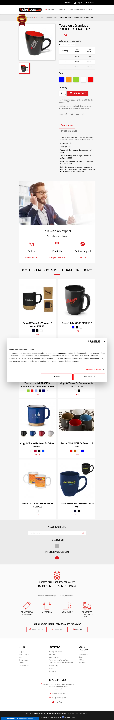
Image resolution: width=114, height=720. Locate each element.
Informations (57, 679)
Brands (21, 663)
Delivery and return (55, 652)
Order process (54, 657)
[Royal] (43, 451)
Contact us (52, 671)
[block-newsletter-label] (54, 533)
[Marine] (33, 330)
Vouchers (82, 663)
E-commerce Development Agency (50, 717)
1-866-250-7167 (36, 629)
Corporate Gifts (24, 665)
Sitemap (70, 713)
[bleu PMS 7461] (36, 390)
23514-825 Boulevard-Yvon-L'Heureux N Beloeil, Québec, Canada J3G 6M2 (58, 686)
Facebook (57, 546)
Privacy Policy (53, 665)
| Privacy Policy (77, 713)
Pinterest (83, 114)
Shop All (51, 9)
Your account (84, 648)
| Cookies (85, 713)
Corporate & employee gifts (80, 9)
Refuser (57, 377)
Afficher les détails (93, 370)
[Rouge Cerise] (35, 451)
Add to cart (78, 93)
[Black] (37, 330)
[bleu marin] (43, 390)
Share (66, 114)
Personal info (83, 654)
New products (23, 660)
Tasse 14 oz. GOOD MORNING (77, 323)
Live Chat (58, 702)
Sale (20, 657)
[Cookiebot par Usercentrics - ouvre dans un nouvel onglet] (90, 341)
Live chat (77, 629)
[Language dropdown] (68, 3)
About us (52, 654)
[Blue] (62, 80)
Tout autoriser (89, 377)
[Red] (91, 80)
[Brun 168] (75, 451)
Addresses (82, 660)
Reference (63, 41)
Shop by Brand (24, 654)
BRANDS (62, 9)
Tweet (72, 114)
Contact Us (57, 629)
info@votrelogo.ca (59, 698)
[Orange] (69, 80)
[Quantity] (61, 93)
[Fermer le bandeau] (104, 341)
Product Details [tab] (69, 131)
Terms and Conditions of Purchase (61, 663)
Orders (81, 657)
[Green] (76, 80)
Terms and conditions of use (59, 660)
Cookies (51, 668)
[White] (83, 80)
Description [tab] (67, 125)
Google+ (77, 114)
